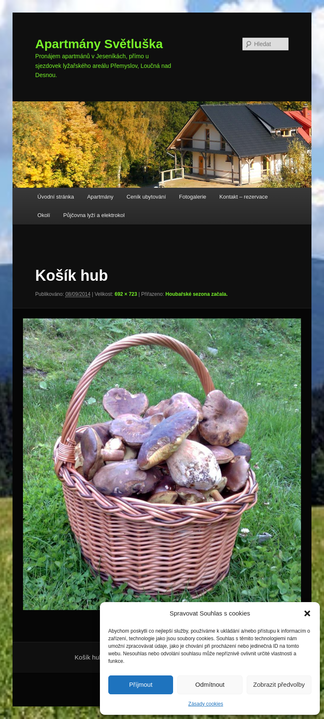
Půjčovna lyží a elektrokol (94, 215)
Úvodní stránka (56, 197)
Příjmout (141, 684)
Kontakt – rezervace (243, 197)
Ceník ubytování (146, 197)
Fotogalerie (192, 197)
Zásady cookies (205, 704)
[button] (307, 613)
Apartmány (100, 197)
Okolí (44, 215)
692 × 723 (126, 294)
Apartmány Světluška (99, 44)
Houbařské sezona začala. (197, 294)
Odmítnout (210, 684)
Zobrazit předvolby (279, 684)
